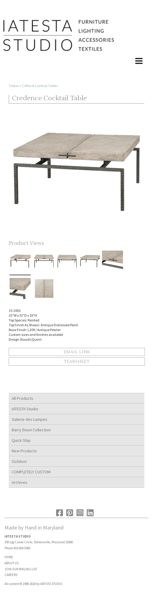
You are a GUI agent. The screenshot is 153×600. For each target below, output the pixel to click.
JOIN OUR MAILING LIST (20, 569)
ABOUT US (11, 563)
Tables (14, 85)
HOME (8, 557)
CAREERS (10, 575)
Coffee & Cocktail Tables (40, 85)
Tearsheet (76, 361)
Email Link (77, 352)
